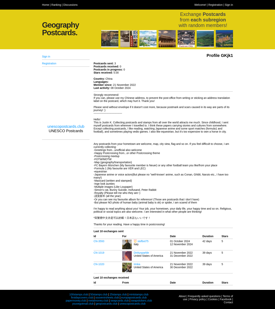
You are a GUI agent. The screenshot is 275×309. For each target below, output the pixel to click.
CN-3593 (99, 241)
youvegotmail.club (83, 303)
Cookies (213, 299)
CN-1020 (99, 264)
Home (45, 4)
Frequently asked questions (204, 296)
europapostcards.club (134, 297)
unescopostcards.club (65, 126)
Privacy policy (197, 299)
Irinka (137, 264)
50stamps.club (98, 294)
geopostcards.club (107, 303)
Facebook (225, 299)
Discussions (70, 4)
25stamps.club (118, 294)
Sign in (229, 4)
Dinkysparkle (141, 252)
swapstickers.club (141, 300)
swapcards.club (119, 300)
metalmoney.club (98, 300)
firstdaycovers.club (82, 297)
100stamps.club (78, 294)
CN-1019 (99, 252)
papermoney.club (76, 300)
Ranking (56, 4)
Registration (215, 4)
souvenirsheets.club (107, 297)
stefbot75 (143, 241)
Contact (228, 302)
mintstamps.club (138, 294)
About (182, 296)
